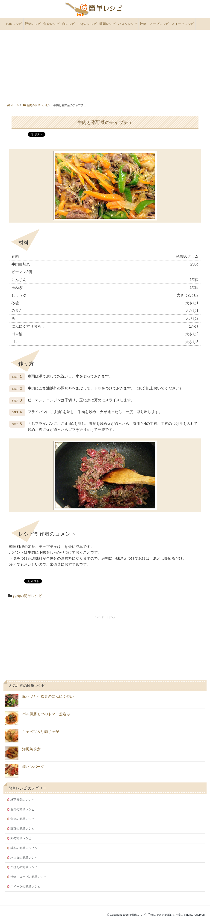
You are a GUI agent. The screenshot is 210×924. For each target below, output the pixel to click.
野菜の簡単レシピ (22, 828)
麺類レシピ (107, 24)
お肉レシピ (14, 24)
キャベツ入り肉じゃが (32, 736)
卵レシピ (68, 24)
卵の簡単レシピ (20, 838)
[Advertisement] (105, 64)
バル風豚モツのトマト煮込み (37, 718)
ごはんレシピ (87, 24)
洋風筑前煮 (23, 753)
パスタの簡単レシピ (23, 857)
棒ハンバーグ (24, 771)
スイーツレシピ (183, 24)
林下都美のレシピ (22, 799)
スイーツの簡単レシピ (25, 886)
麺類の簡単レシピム (23, 848)
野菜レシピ (33, 24)
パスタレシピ (127, 24)
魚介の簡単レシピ (22, 819)
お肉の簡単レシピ (27, 596)
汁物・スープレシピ (154, 24)
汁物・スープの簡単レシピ (28, 877)
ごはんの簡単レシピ (23, 867)
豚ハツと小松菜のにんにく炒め (39, 700)
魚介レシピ (51, 24)
